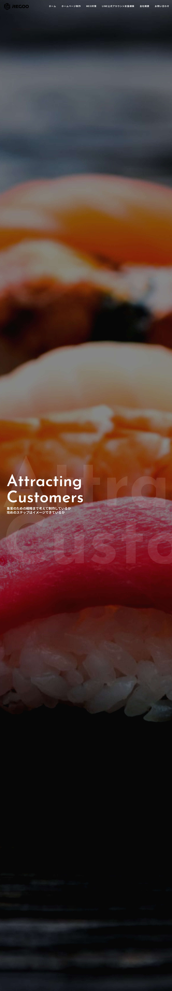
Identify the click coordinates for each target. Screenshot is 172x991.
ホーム (65, 939)
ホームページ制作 (70, 943)
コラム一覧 (121, 954)
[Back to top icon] (86, 976)
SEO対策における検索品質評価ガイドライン (139, 943)
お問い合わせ (68, 956)
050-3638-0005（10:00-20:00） (24, 960)
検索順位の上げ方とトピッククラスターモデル (140, 947)
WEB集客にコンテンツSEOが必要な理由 (137, 939)
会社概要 (66, 952)
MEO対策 (66, 947)
